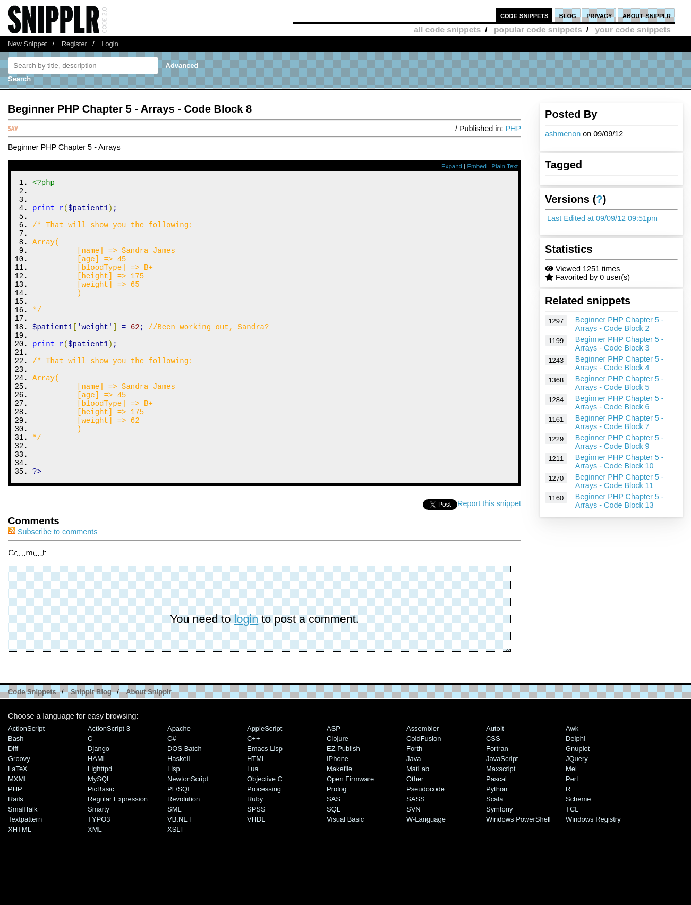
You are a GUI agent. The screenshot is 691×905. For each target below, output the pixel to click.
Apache (179, 784)
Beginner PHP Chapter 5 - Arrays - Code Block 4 (619, 363)
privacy (599, 15)
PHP (513, 128)
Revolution (183, 855)
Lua (253, 825)
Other (414, 835)
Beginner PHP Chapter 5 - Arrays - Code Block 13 (619, 500)
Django (98, 804)
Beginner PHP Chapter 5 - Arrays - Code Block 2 (619, 323)
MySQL (99, 835)
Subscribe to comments (52, 587)
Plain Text (504, 166)
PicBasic (101, 845)
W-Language (426, 875)
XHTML (19, 885)
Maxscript (500, 825)
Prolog (336, 845)
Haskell (178, 814)
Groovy (19, 814)
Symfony (499, 865)
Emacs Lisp (265, 804)
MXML (18, 835)
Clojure (337, 794)
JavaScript (502, 814)
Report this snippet (489, 559)
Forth (414, 804)
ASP (333, 784)
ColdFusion (423, 794)
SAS (333, 855)
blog (567, 15)
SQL (333, 865)
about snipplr (646, 15)
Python (496, 845)
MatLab (417, 825)
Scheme (578, 855)
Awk (572, 784)
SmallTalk (22, 865)
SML (174, 865)
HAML (97, 814)
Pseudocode (425, 845)
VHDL (256, 875)
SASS (415, 855)
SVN (413, 865)
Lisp (173, 825)
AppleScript (264, 784)
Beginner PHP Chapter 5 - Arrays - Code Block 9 (619, 441)
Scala (494, 855)
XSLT (175, 885)
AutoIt (495, 784)
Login (109, 44)
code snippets (524, 15)
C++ (253, 794)
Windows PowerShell (518, 875)
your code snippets (633, 29)
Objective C (265, 835)
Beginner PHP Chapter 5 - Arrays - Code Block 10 (619, 461)
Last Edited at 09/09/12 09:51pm (602, 218)
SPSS (256, 865)
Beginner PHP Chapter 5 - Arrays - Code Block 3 (619, 343)
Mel (571, 825)
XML (95, 885)
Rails (15, 855)
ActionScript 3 (109, 784)
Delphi (575, 794)
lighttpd (100, 825)
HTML (256, 814)
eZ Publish (343, 804)
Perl (572, 835)
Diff (13, 804)
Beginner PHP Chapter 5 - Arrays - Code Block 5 (619, 382)
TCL (572, 865)
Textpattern (25, 875)
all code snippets (447, 29)
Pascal (496, 835)
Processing (264, 845)
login (246, 674)
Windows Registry (593, 875)
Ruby (255, 855)
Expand (451, 166)
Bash (16, 794)
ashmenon (563, 134)
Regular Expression (118, 855)
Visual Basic (345, 875)
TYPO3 (99, 875)
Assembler (422, 784)
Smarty (98, 865)
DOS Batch (184, 804)
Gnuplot (578, 804)
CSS (493, 794)
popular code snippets (538, 29)
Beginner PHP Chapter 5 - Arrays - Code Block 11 (619, 481)
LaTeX (18, 825)
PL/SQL (179, 845)
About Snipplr (149, 748)
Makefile (339, 825)
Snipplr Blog (91, 748)
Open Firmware (350, 835)
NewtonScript (187, 835)
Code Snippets (32, 748)
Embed (477, 166)
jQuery (577, 814)
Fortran (497, 804)
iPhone (337, 814)
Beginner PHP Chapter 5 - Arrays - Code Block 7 (619, 422)
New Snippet (27, 44)
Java (413, 814)
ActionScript (26, 784)
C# (171, 794)
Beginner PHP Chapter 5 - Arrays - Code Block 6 (619, 402)
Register (74, 44)
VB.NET (179, 875)
